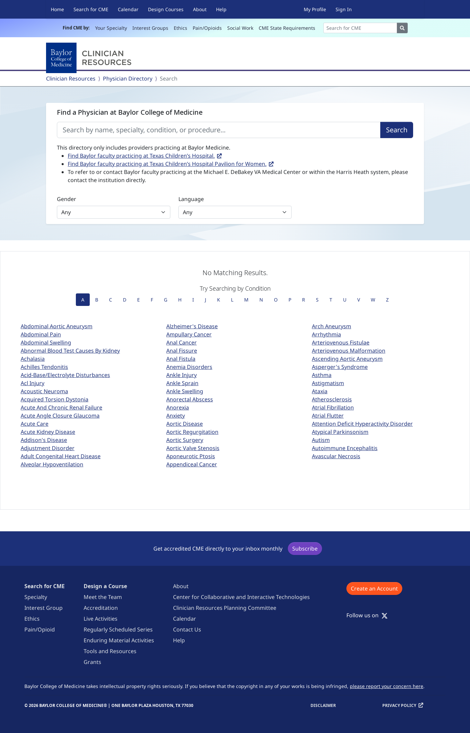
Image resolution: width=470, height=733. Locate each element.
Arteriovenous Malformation (348, 350)
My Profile (315, 9)
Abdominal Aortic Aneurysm (56, 326)
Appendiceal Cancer (191, 464)
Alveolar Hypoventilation (52, 464)
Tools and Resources (110, 651)
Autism (321, 440)
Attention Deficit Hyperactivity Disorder (362, 423)
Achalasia (33, 358)
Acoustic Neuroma (44, 391)
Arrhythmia (326, 334)
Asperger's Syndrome (340, 367)
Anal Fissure (181, 350)
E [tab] (138, 299)
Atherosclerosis (332, 399)
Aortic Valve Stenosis (192, 448)
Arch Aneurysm (331, 326)
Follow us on (367, 615)
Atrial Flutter (328, 415)
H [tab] (179, 299)
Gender (66, 199)
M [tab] (246, 299)
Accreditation (101, 608)
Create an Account (374, 588)
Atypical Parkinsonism (340, 432)
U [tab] (344, 299)
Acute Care (34, 423)
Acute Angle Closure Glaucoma (60, 415)
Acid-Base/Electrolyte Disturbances (65, 375)
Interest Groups (150, 28)
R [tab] (303, 299)
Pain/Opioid (39, 629)
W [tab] (373, 299)
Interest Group (43, 608)
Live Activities (101, 618)
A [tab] (82, 299)
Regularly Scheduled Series (118, 629)
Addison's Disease (44, 440)
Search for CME (90, 9)
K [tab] (218, 299)
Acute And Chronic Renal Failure (61, 407)
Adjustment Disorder (47, 448)
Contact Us (187, 629)
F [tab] (152, 299)
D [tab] (124, 299)
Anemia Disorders (189, 367)
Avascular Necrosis (336, 456)
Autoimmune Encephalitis (345, 448)
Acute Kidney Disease (48, 432)
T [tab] (330, 299)
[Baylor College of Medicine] (90, 58)
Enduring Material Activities (119, 640)
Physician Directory (127, 78)
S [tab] (317, 299)
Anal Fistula (180, 358)
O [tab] (276, 299)
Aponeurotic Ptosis (190, 456)
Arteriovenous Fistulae (340, 342)
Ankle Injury (181, 375)
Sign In (344, 9)
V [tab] (358, 299)
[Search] (360, 28)
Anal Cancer (181, 342)
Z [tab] (387, 299)
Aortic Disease (184, 423)
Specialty (35, 597)
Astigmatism (328, 383)
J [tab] (205, 299)
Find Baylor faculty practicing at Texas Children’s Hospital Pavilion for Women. (167, 164)
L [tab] (232, 299)
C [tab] (110, 299)
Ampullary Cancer (189, 334)
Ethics (180, 28)
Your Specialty (111, 28)
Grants (92, 662)
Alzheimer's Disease (192, 326)
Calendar (128, 9)
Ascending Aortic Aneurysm (347, 358)
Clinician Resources (70, 78)
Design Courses (166, 9)
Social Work (240, 28)
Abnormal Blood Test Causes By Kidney (70, 350)
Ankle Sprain (182, 383)
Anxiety (175, 415)
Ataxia (319, 391)
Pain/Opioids (207, 28)
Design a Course (105, 586)
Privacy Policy (399, 705)
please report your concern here (386, 686)
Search (396, 129)
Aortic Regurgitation (192, 432)
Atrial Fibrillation (333, 407)
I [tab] (193, 299)
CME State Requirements (287, 28)
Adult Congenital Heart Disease (61, 456)
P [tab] (290, 299)
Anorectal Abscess (189, 399)
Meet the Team (103, 597)
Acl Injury (32, 383)
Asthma (322, 375)
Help (221, 9)
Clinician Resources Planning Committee (224, 608)
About (200, 9)
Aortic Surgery (184, 440)
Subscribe (305, 548)
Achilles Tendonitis (44, 367)
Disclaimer (323, 705)
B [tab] (96, 299)
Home (57, 9)
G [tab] (165, 299)
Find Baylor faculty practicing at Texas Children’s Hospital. (141, 155)
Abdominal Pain (41, 334)
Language (191, 199)
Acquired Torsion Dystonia (54, 399)
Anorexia (177, 407)
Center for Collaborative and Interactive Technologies (241, 597)
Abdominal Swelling (46, 342)
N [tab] (261, 299)
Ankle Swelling (184, 391)
